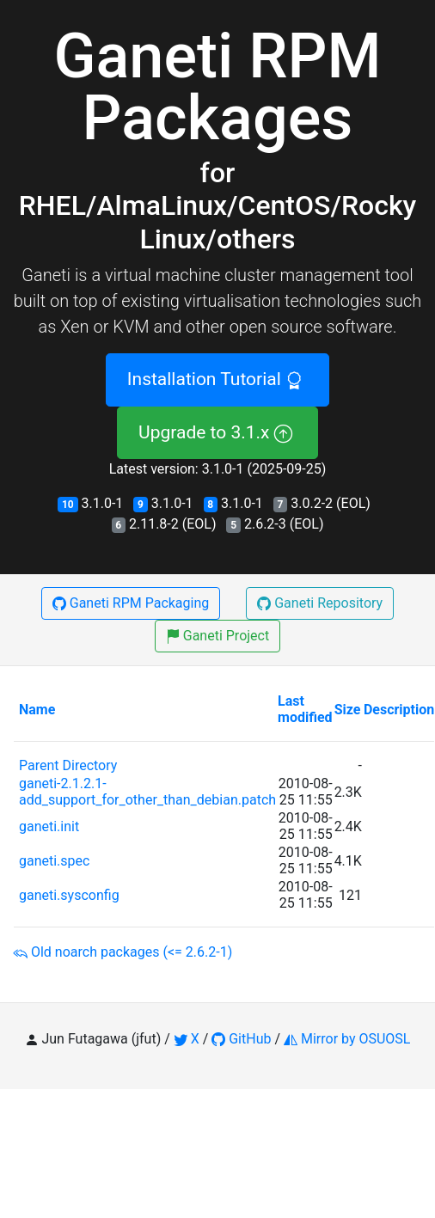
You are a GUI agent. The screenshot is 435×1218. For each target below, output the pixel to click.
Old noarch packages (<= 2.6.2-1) (122, 952)
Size (347, 709)
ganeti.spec (54, 861)
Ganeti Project (217, 635)
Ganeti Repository (320, 603)
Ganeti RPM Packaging (130, 603)
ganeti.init (49, 826)
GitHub (241, 1039)
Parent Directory (68, 765)
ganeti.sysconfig (69, 895)
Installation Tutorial (217, 379)
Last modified (305, 709)
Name (37, 709)
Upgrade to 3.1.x (217, 432)
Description (399, 709)
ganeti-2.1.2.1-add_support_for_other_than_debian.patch (147, 791)
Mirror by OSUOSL (347, 1039)
